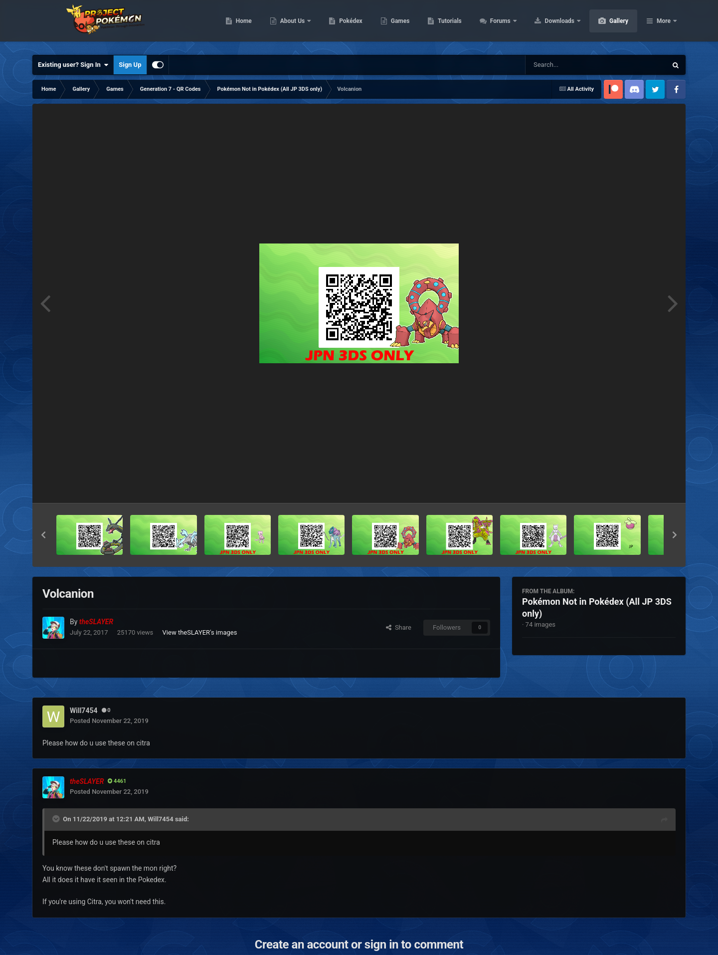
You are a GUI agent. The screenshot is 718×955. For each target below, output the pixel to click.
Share (398, 627)
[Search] (571, 64)
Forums (548, 24)
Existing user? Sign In (73, 64)
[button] (43, 535)
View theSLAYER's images (200, 632)
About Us (340, 24)
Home (291, 24)
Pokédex (397, 24)
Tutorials (496, 24)
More (663, 24)
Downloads (607, 24)
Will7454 (161, 819)
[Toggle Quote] (56, 819)
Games (447, 24)
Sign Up (130, 64)
